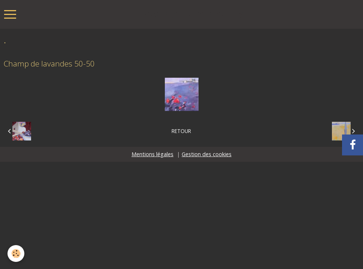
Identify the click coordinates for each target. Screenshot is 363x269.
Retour (181, 130)
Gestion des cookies (207, 154)
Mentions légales (152, 154)
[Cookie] (15, 253)
